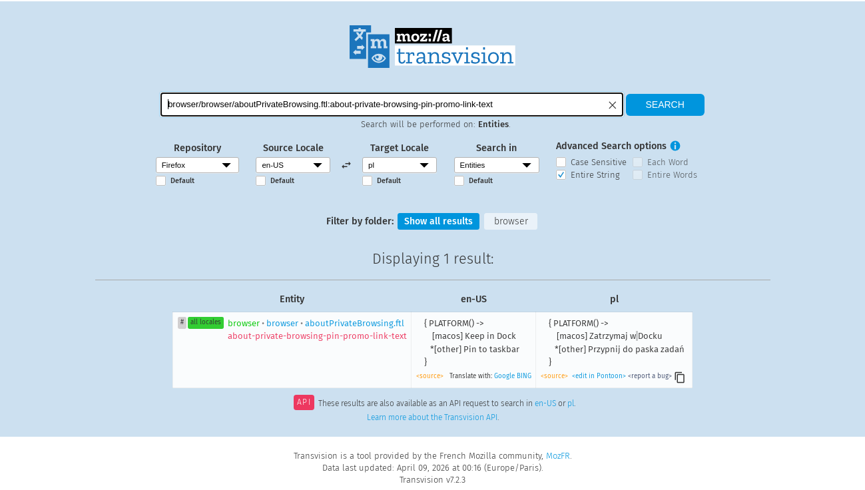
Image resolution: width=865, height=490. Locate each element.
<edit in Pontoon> (599, 376)
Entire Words (672, 175)
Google (504, 376)
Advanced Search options (611, 146)
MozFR (558, 456)
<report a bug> (650, 376)
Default (182, 180)
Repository (197, 148)
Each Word (668, 162)
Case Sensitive (599, 162)
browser (512, 221)
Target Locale (399, 148)
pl (570, 404)
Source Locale (293, 148)
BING (524, 376)
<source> (429, 376)
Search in (496, 148)
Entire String (595, 175)
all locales (205, 323)
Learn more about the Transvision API (432, 418)
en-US (545, 404)
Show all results (438, 221)
